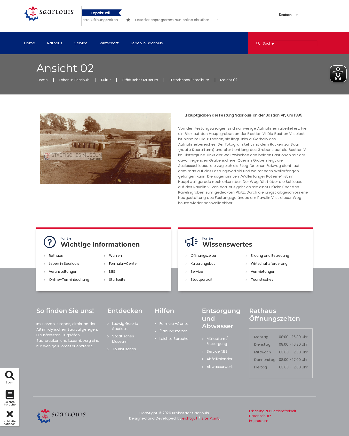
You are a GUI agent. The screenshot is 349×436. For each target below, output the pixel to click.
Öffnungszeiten (204, 255)
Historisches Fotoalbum (189, 80)
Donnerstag (265, 359)
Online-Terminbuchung (69, 279)
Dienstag (262, 344)
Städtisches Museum (140, 80)
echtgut (189, 418)
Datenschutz (260, 415)
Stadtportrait (202, 279)
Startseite (117, 279)
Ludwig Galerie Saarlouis (125, 326)
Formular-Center (123, 263)
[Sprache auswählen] (283, 14)
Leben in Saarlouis (147, 43)
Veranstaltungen (63, 271)
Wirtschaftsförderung (269, 263)
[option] (181, 20)
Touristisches (262, 279)
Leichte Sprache (174, 338)
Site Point (210, 418)
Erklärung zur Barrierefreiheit (272, 411)
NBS (112, 271)
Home (29, 43)
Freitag (260, 367)
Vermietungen (263, 271)
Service (80, 43)
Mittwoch (262, 352)
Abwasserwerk (220, 366)
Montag (261, 336)
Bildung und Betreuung (270, 255)
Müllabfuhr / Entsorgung (217, 341)
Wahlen (115, 255)
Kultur (106, 80)
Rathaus (54, 43)
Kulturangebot (203, 263)
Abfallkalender (219, 358)
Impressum (258, 420)
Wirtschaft (109, 43)
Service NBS (217, 351)
